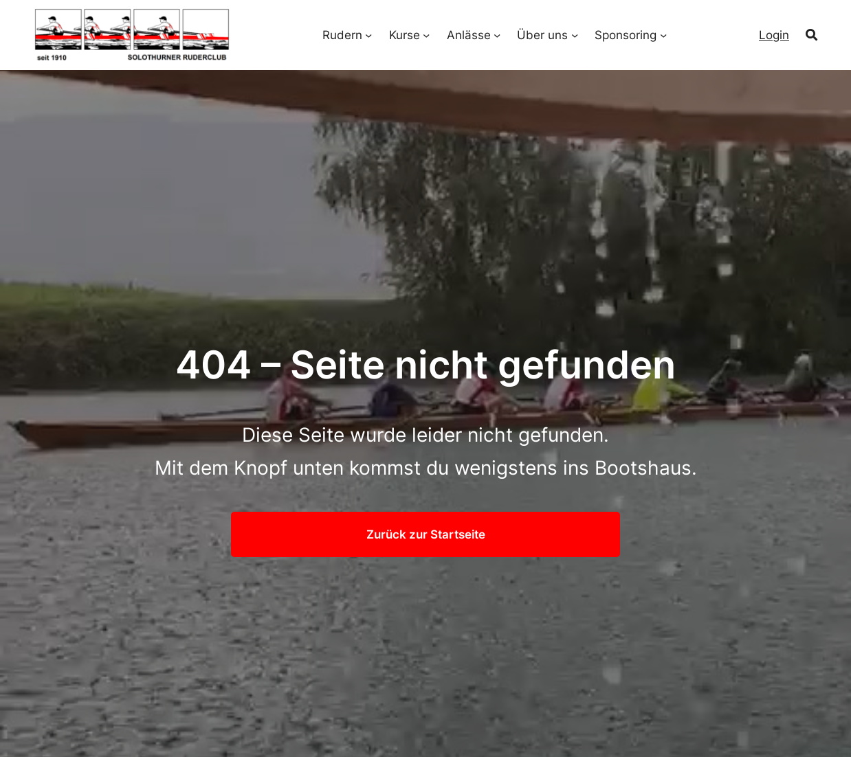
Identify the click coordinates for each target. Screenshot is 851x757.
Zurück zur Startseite (425, 534)
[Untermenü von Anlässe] (497, 35)
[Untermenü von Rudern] (368, 35)
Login (774, 34)
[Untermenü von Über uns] (574, 35)
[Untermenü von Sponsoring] (663, 35)
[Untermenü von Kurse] (426, 35)
